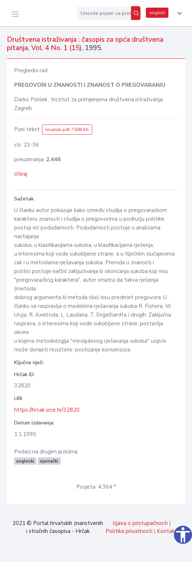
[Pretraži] (135, 13)
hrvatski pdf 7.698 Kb (67, 130)
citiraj (20, 174)
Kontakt (167, 531)
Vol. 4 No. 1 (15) (56, 48)
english (157, 13)
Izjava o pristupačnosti (140, 523)
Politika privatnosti (129, 531)
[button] (178, 13)
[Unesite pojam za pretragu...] (104, 13)
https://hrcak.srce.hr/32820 (46, 410)
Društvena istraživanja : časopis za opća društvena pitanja (85, 44)
